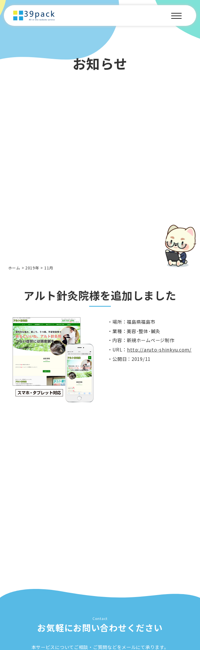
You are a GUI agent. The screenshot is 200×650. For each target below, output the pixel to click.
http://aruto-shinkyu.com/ (159, 351)
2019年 (32, 267)
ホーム (14, 267)
